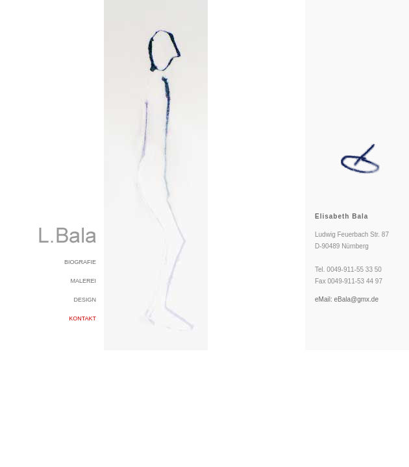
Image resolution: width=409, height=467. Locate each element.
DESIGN (84, 299)
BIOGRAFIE (80, 262)
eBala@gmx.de (356, 299)
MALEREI (83, 281)
